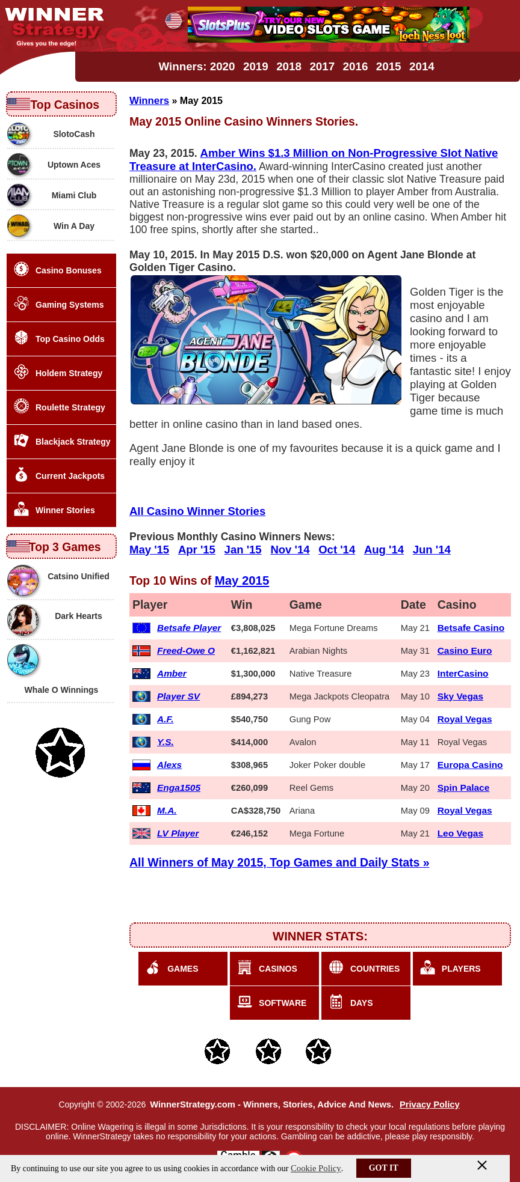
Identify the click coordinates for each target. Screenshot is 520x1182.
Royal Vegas (465, 719)
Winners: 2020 (196, 66)
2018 (289, 66)
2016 (355, 66)
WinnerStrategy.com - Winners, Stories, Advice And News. (272, 1104)
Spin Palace (464, 787)
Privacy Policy (430, 1104)
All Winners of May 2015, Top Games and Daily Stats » (279, 862)
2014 (422, 66)
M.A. (167, 810)
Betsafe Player (189, 628)
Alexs (169, 765)
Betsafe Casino (471, 628)
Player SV (178, 696)
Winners (149, 100)
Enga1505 (178, 787)
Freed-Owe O (186, 650)
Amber (172, 673)
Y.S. (165, 742)
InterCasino (463, 673)
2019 (255, 66)
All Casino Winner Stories (197, 511)
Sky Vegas (460, 696)
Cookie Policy (316, 1168)
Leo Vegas (460, 833)
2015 (388, 66)
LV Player (178, 833)
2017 (322, 66)
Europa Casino (470, 765)
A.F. (165, 719)
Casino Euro (465, 650)
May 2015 (242, 580)
